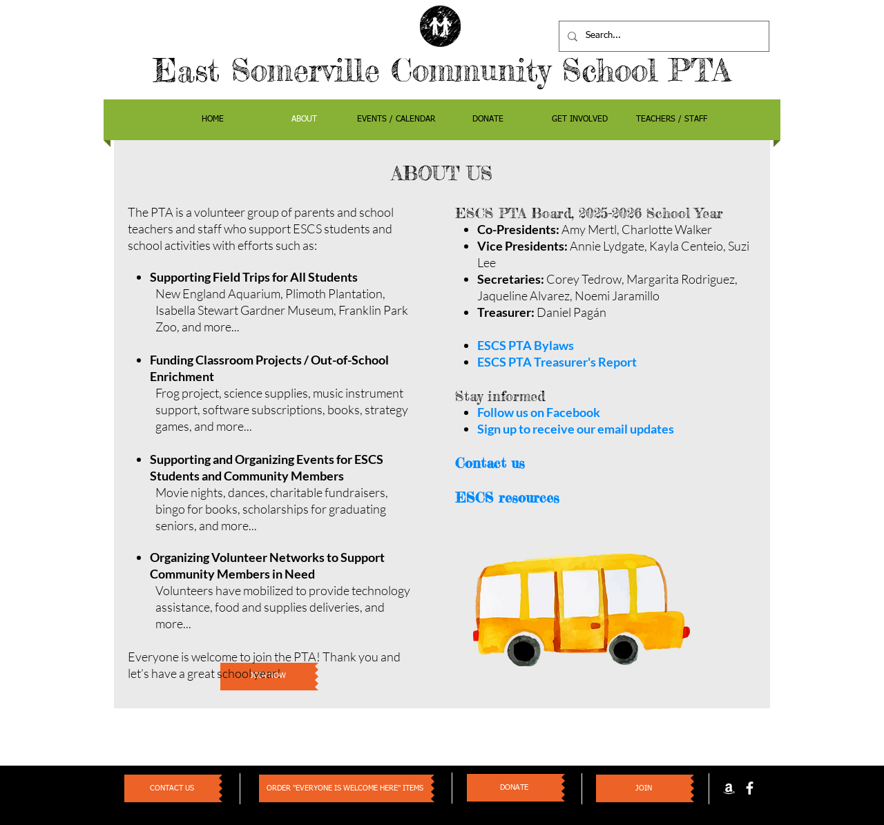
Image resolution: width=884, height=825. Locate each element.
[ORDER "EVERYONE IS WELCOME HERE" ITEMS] (345, 788)
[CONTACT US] (171, 788)
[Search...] (663, 36)
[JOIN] (643, 788)
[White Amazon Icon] (729, 788)
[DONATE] (514, 788)
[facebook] (749, 788)
